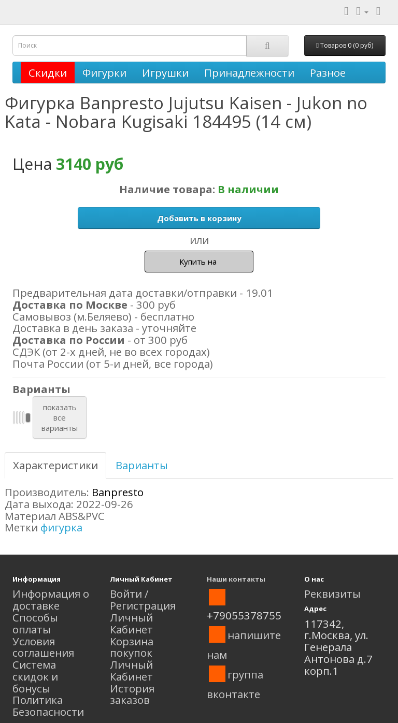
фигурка (61, 527)
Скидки (48, 72)
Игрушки (165, 72)
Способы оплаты (35, 623)
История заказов (132, 694)
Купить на (199, 261)
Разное (328, 72)
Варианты (142, 465)
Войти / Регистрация (143, 599)
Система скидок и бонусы (35, 676)
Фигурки (104, 72)
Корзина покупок (131, 647)
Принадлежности (249, 72)
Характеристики (55, 465)
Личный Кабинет (131, 623)
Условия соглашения (43, 647)
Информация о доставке (50, 599)
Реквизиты (332, 593)
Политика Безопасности (48, 705)
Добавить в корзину (199, 218)
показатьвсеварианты (59, 417)
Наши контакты (236, 579)
